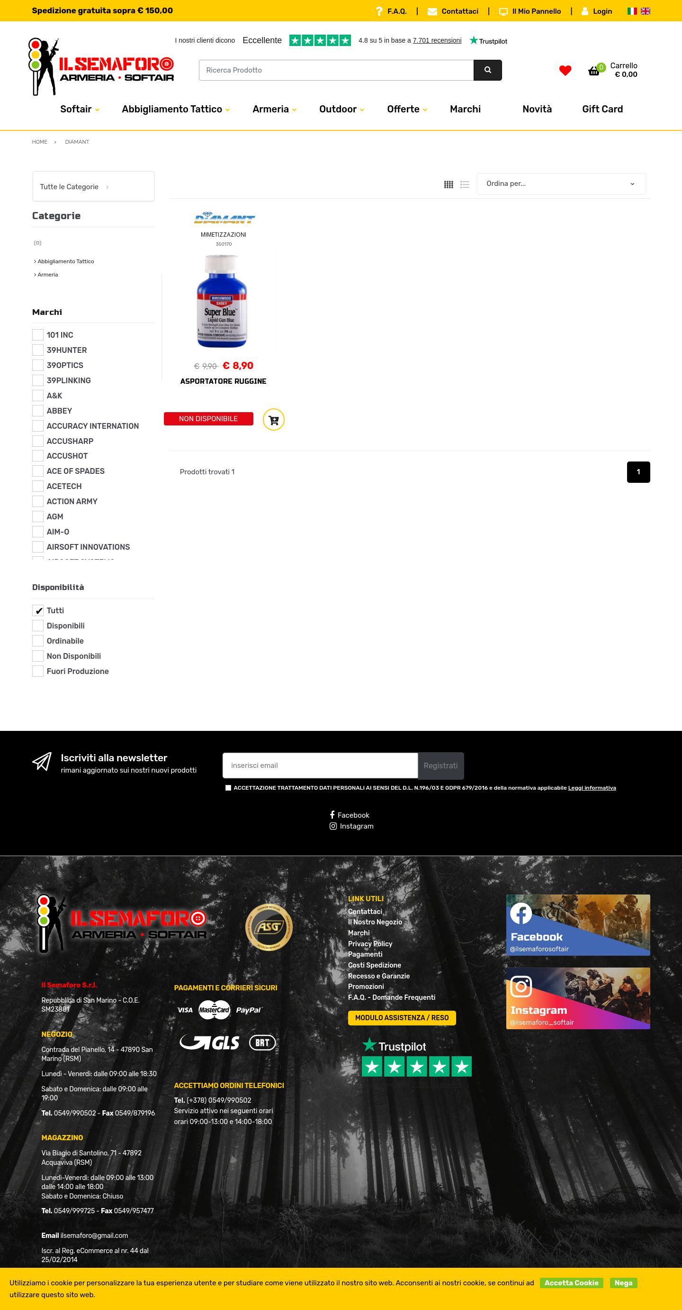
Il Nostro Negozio (375, 922)
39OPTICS (65, 365)
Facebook (349, 815)
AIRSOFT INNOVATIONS (88, 547)
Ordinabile (65, 641)
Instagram (352, 826)
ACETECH (64, 486)
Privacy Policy (370, 944)
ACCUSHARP (70, 441)
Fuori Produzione (78, 671)
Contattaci (453, 11)
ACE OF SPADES (76, 471)
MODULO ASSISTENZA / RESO (402, 1018)
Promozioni (366, 987)
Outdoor (338, 109)
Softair (75, 109)
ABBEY (59, 410)
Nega (624, 1283)
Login (597, 11)
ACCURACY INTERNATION (93, 426)
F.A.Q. (391, 11)
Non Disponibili (74, 656)
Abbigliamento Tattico (172, 109)
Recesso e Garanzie (379, 976)
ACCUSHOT (67, 456)
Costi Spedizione (374, 965)
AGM (55, 516)
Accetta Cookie (572, 1283)
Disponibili (66, 625)
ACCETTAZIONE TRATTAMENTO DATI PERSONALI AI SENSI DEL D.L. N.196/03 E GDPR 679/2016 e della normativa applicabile (425, 787)
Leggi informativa (592, 787)
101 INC (60, 335)
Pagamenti (365, 954)
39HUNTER (67, 350)
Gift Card (603, 109)
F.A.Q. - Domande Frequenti (391, 998)
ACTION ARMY (72, 501)
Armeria (270, 109)
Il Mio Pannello (530, 11)
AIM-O (58, 531)
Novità (537, 109)
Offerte (403, 109)
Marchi (465, 109)
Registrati (441, 765)
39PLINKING (69, 380)
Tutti (55, 610)
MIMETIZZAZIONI (223, 235)
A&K (55, 395)
